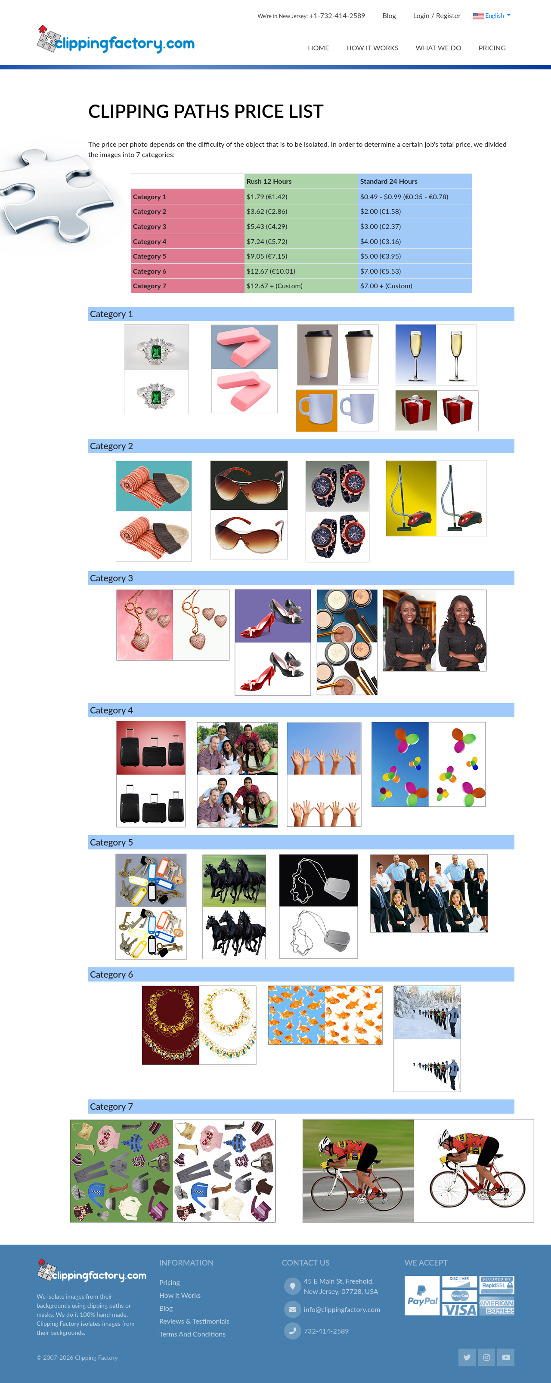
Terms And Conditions (192, 1334)
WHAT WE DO (438, 47)
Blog (389, 15)
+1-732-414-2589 (311, 15)
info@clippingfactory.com (342, 1309)
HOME (318, 47)
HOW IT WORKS (372, 47)
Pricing (169, 1282)
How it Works (180, 1295)
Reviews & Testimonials (194, 1321)
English (489, 15)
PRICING (492, 47)
